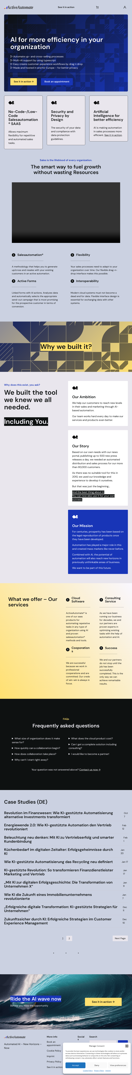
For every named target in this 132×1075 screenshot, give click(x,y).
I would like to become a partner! (90, 754)
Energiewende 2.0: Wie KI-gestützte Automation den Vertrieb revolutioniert (57, 827)
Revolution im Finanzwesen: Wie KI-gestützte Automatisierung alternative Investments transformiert (58, 815)
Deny (96, 1065)
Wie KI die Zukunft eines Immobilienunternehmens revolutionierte (48, 897)
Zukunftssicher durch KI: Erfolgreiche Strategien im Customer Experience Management (58, 921)
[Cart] (97, 7)
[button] (127, 1046)
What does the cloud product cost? (92, 738)
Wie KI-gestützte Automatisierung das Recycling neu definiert (58, 862)
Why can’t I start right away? (31, 759)
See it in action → (24, 81)
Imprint (108, 1071)
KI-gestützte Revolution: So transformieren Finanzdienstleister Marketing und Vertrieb (58, 872)
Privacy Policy (99, 1071)
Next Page (120, 938)
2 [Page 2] (69, 938)
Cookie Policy (88, 1071)
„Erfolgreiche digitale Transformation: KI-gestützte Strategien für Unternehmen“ (60, 909)
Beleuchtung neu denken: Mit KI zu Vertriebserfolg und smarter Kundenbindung (59, 839)
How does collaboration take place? (35, 754)
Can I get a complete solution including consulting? (93, 746)
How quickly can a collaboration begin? (37, 748)
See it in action (113, 135)
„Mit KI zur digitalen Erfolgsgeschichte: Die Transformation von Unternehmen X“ (58, 884)
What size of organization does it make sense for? (36, 740)
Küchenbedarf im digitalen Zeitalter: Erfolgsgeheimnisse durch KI (58, 852)
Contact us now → (89, 769)
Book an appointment (59, 81)
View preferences (118, 1065)
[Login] (125, 7)
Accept (75, 1065)
